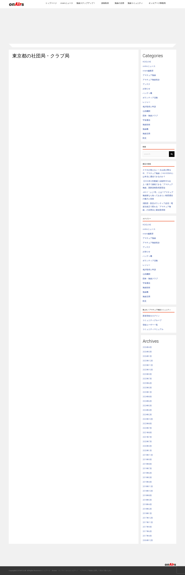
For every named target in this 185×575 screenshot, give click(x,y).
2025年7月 (147, 379)
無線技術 (146, 124)
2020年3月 (147, 446)
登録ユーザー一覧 (150, 325)
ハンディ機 (147, 93)
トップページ (51, 3)
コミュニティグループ (152, 320)
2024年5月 (147, 405)
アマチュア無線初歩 (151, 80)
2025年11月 (148, 365)
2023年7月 (147, 428)
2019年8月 (147, 464)
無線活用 (146, 133)
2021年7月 (147, 437)
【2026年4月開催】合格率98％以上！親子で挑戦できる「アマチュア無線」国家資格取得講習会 (158, 184)
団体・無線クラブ (150, 116)
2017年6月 (147, 531)
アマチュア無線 (149, 75)
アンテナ (146, 84)
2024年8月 (147, 397)
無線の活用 (119, 3)
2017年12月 (148, 518)
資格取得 (105, 3)
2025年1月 (147, 392)
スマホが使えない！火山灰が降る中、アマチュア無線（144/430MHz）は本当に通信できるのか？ (158, 173)
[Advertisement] (92, 26)
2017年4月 (147, 536)
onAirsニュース (149, 66)
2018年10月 (148, 491)
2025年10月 (148, 370)
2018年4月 (147, 504)
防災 (144, 138)
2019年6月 (147, 473)
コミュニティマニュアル (153, 329)
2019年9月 (147, 459)
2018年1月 (147, 513)
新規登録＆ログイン (151, 316)
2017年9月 (147, 527)
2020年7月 (147, 441)
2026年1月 (147, 356)
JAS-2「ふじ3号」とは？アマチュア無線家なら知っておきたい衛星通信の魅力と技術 (158, 195)
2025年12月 (148, 361)
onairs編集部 (148, 71)
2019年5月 (147, 477)
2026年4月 (147, 347)
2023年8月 (147, 423)
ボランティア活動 (150, 98)
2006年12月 (148, 540)
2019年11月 (148, 455)
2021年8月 (147, 432)
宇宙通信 (146, 120)
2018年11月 (148, 486)
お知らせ (146, 89)
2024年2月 (147, 414)
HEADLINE (147, 62)
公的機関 (146, 111)
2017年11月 (148, 522)
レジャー (146, 102)
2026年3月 (147, 352)
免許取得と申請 (149, 107)
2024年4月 (147, 410)
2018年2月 (147, 509)
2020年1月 (147, 450)
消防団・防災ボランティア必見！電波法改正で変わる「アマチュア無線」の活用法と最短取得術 (158, 206)
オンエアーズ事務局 (157, 3)
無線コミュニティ (135, 3)
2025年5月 (147, 388)
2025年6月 (147, 383)
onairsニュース (66, 3)
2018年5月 (147, 500)
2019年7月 (147, 468)
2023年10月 (148, 419)
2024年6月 (147, 401)
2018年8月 (147, 495)
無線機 (145, 129)
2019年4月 (147, 482)
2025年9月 (147, 374)
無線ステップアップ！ (85, 3)
